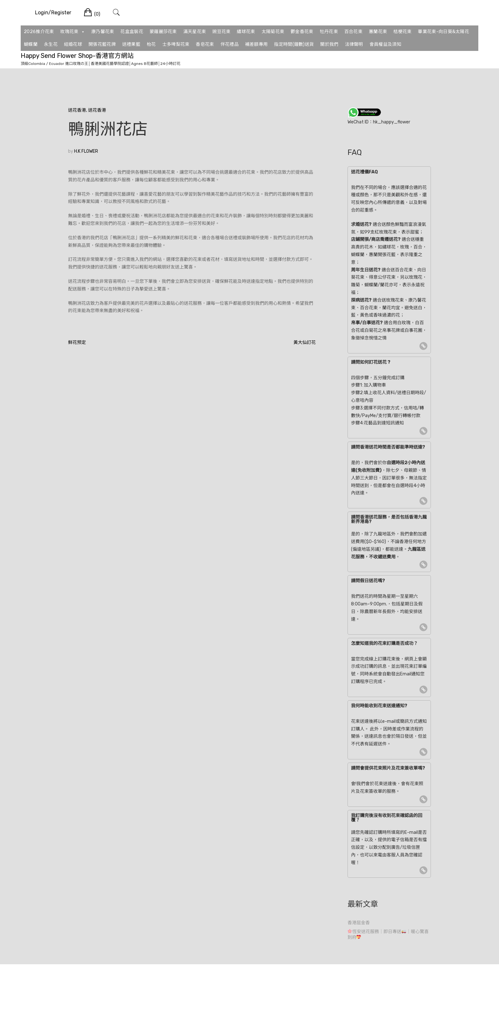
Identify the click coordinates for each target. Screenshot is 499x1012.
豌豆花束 (221, 31)
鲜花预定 (77, 342)
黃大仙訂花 (304, 342)
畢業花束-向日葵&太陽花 (443, 31)
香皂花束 (205, 44)
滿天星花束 (194, 31)
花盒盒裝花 (131, 31)
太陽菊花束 (273, 31)
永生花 (51, 44)
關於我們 (329, 44)
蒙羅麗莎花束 (163, 31)
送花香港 (77, 110)
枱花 (151, 44)
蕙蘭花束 (378, 31)
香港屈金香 (359, 922)
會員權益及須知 (385, 44)
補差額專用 (256, 44)
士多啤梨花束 (176, 44)
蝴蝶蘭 (31, 44)
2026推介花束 (39, 31)
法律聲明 (354, 44)
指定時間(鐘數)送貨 (294, 44)
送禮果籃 (131, 44)
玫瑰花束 (72, 31)
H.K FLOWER (86, 151)
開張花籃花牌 (102, 44)
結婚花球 (73, 44)
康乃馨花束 (102, 31)
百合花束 (353, 31)
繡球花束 (246, 31)
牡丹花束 (329, 31)
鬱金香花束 (302, 31)
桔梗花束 (402, 31)
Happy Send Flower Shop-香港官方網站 (77, 55)
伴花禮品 (230, 44)
